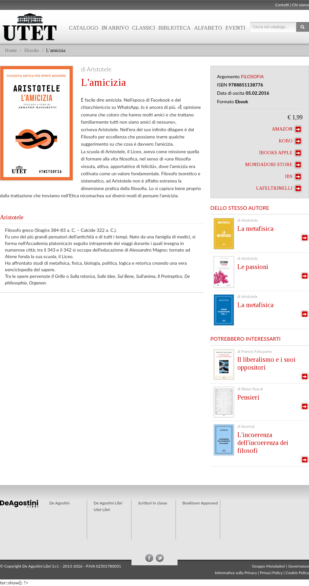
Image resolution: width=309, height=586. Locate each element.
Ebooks (31, 50)
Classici (143, 28)
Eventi (235, 28)
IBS (293, 177)
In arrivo (115, 28)
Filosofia (252, 76)
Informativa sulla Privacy (236, 572)
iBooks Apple (280, 153)
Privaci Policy (271, 572)
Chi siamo (300, 4)
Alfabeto (208, 28)
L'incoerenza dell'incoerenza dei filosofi (262, 442)
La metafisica (255, 228)
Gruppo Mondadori (268, 566)
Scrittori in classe (152, 503)
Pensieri (248, 397)
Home (11, 50)
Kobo (290, 141)
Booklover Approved (200, 503)
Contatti (282, 4)
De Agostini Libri (108, 503)
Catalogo (83, 28)
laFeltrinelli (278, 188)
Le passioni (252, 266)
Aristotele (11, 217)
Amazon (286, 129)
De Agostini (59, 503)
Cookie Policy (297, 572)
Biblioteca (174, 28)
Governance (298, 566)
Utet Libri (102, 509)
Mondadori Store (273, 165)
